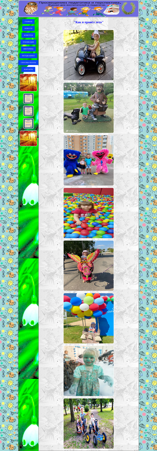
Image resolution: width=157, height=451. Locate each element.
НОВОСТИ (28, 28)
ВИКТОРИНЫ (28, 49)
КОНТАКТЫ (28, 69)
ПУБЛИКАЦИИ (28, 42)
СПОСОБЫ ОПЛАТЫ (28, 62)
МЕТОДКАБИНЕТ (28, 56)
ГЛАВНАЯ (28, 21)
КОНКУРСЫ (28, 35)
